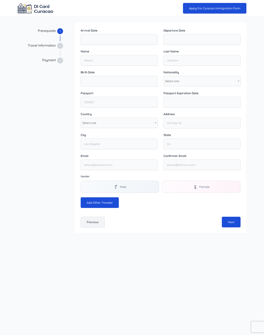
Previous (93, 222)
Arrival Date (89, 30)
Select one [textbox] (172, 81)
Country (86, 114)
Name (85, 51)
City (83, 135)
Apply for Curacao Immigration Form (214, 8)
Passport (87, 93)
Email (84, 156)
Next (231, 222)
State (167, 135)
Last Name (171, 51)
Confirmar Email (175, 156)
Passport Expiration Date (181, 93)
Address (169, 114)
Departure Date (174, 30)
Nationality (171, 72)
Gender (85, 176)
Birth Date (88, 72)
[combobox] (202, 81)
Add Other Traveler (100, 203)
